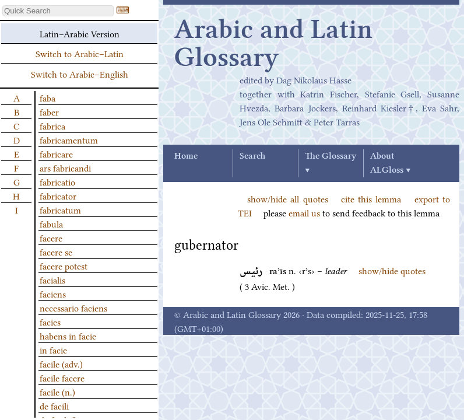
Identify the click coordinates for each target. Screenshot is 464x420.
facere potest (63, 265)
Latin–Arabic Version (79, 33)
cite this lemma (371, 198)
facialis (52, 279)
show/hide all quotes (287, 198)
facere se (56, 251)
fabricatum (60, 209)
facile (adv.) (61, 363)
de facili (54, 405)
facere (51, 237)
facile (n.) (57, 391)
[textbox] (58, 10)
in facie (53, 349)
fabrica (52, 125)
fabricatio (57, 181)
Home (186, 156)
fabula (51, 223)
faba (47, 97)
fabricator (58, 195)
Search (252, 156)
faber (49, 111)
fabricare (56, 153)
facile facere (62, 377)
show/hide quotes (392, 270)
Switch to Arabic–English (79, 73)
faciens (53, 293)
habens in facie (68, 335)
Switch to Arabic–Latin (80, 53)
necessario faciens (73, 307)
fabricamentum (69, 139)
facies (50, 321)
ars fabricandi (65, 167)
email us (304, 212)
